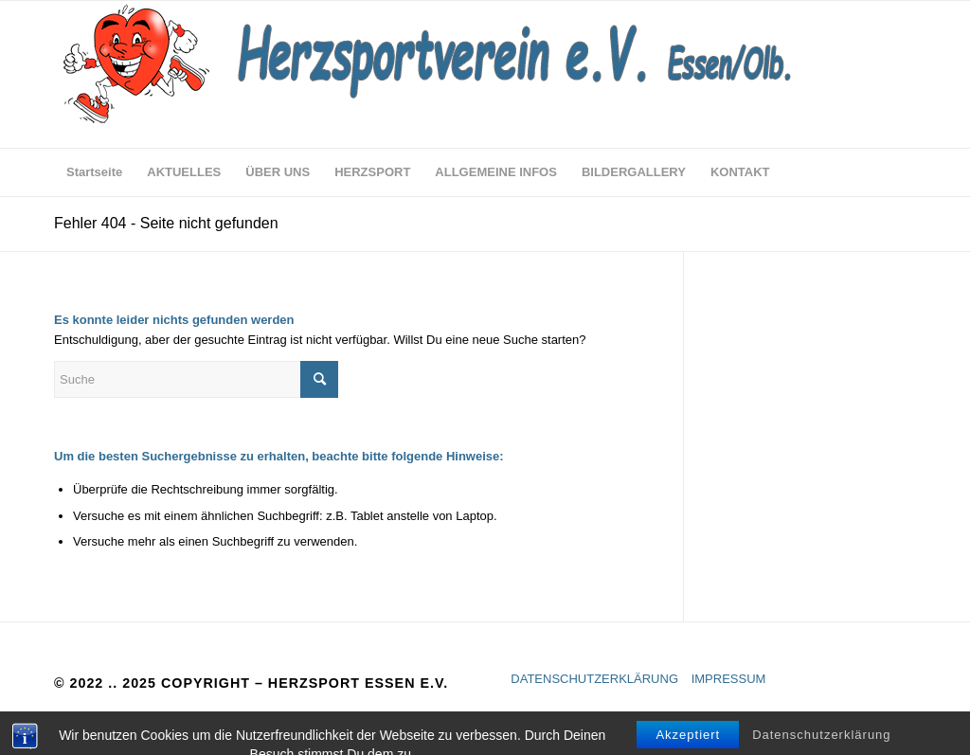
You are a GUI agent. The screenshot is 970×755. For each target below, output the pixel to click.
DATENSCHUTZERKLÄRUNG (594, 679)
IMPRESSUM (729, 679)
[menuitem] (94, 172)
